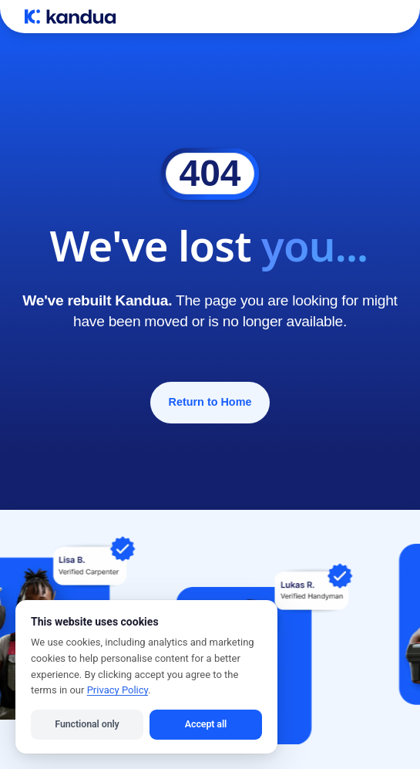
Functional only (87, 724)
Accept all (206, 724)
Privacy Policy (117, 690)
